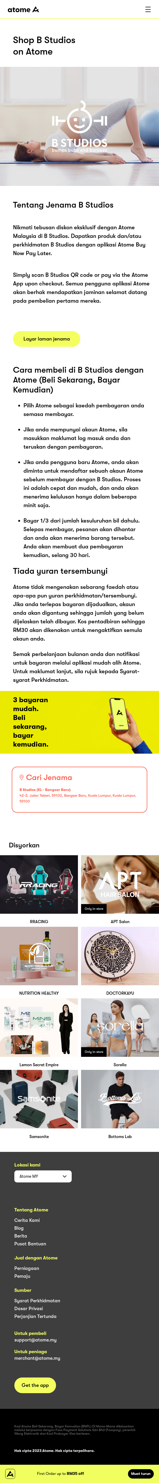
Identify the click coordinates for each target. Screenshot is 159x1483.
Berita (20, 1236)
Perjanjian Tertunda (35, 1316)
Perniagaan (26, 1268)
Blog (19, 1228)
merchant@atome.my (37, 1358)
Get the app (35, 1385)
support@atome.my (35, 1340)
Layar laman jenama (46, 339)
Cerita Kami (27, 1220)
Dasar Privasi (28, 1308)
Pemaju (22, 1276)
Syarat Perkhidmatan (37, 1300)
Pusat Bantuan (30, 1243)
